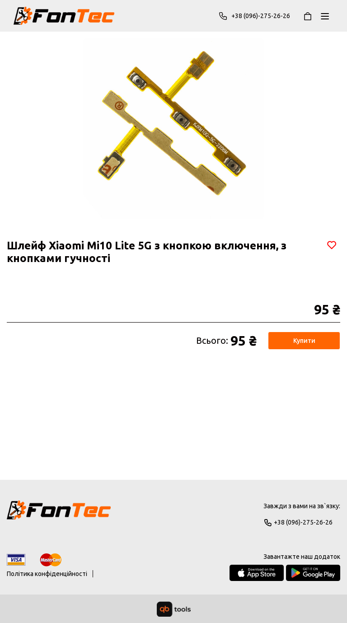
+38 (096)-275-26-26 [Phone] (254, 15)
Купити (304, 340)
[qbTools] (173, 609)
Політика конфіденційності (47, 573)
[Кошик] (307, 15)
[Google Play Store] (313, 573)
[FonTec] (64, 16)
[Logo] (59, 514)
